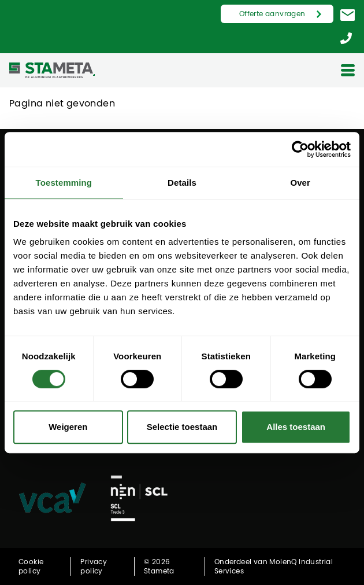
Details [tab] (182, 182)
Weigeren (68, 427)
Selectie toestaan (182, 427)
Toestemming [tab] (64, 182)
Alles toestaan (295, 427)
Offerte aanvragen (272, 13)
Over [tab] (300, 182)
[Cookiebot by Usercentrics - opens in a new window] (300, 149)
